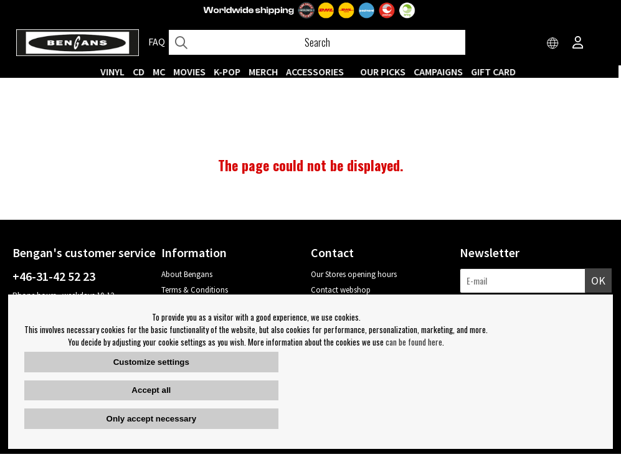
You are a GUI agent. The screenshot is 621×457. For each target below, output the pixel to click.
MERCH (265, 71)
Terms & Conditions (194, 293)
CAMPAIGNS (440, 71)
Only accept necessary (151, 418)
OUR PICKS (385, 71)
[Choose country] (553, 43)
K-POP (229, 71)
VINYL (115, 71)
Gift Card (495, 71)
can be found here (414, 342)
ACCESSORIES (317, 71)
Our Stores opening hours (354, 277)
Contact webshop (341, 293)
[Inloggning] (578, 43)
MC (161, 71)
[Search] (317, 42)
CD (141, 71)
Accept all (151, 390)
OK (597, 283)
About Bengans (186, 277)
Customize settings (151, 362)
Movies (192, 71)
